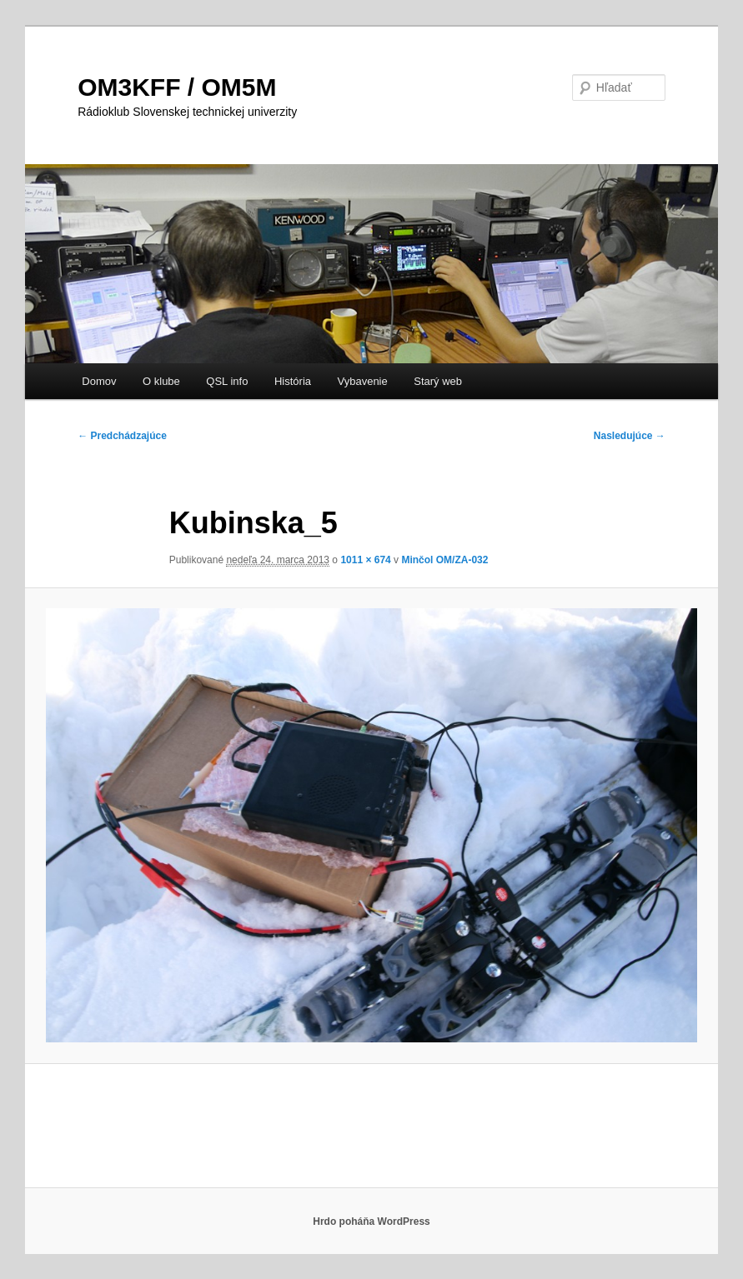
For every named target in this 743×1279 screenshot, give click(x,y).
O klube (161, 381)
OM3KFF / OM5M (177, 87)
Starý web (438, 381)
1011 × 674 (365, 560)
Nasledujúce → (629, 436)
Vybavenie (363, 381)
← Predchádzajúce (122, 436)
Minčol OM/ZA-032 (444, 560)
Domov (99, 381)
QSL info (227, 381)
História (292, 381)
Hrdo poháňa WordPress (371, 1221)
